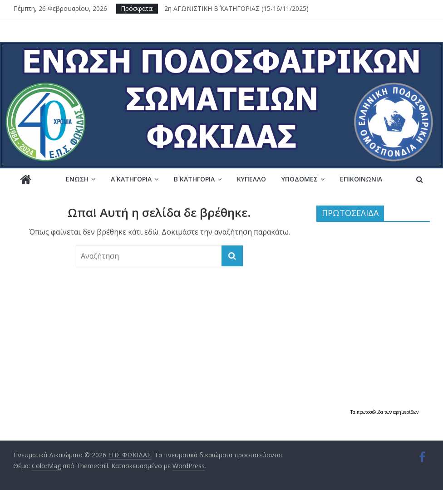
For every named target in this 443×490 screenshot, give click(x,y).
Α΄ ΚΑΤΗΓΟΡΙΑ (131, 179)
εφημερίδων (405, 412)
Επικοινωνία (361, 179)
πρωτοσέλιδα (370, 412)
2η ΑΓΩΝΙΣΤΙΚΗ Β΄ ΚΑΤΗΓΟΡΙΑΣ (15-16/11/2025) (236, 8)
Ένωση (77, 179)
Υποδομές (299, 179)
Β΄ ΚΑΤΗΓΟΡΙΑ (194, 179)
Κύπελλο (251, 179)
